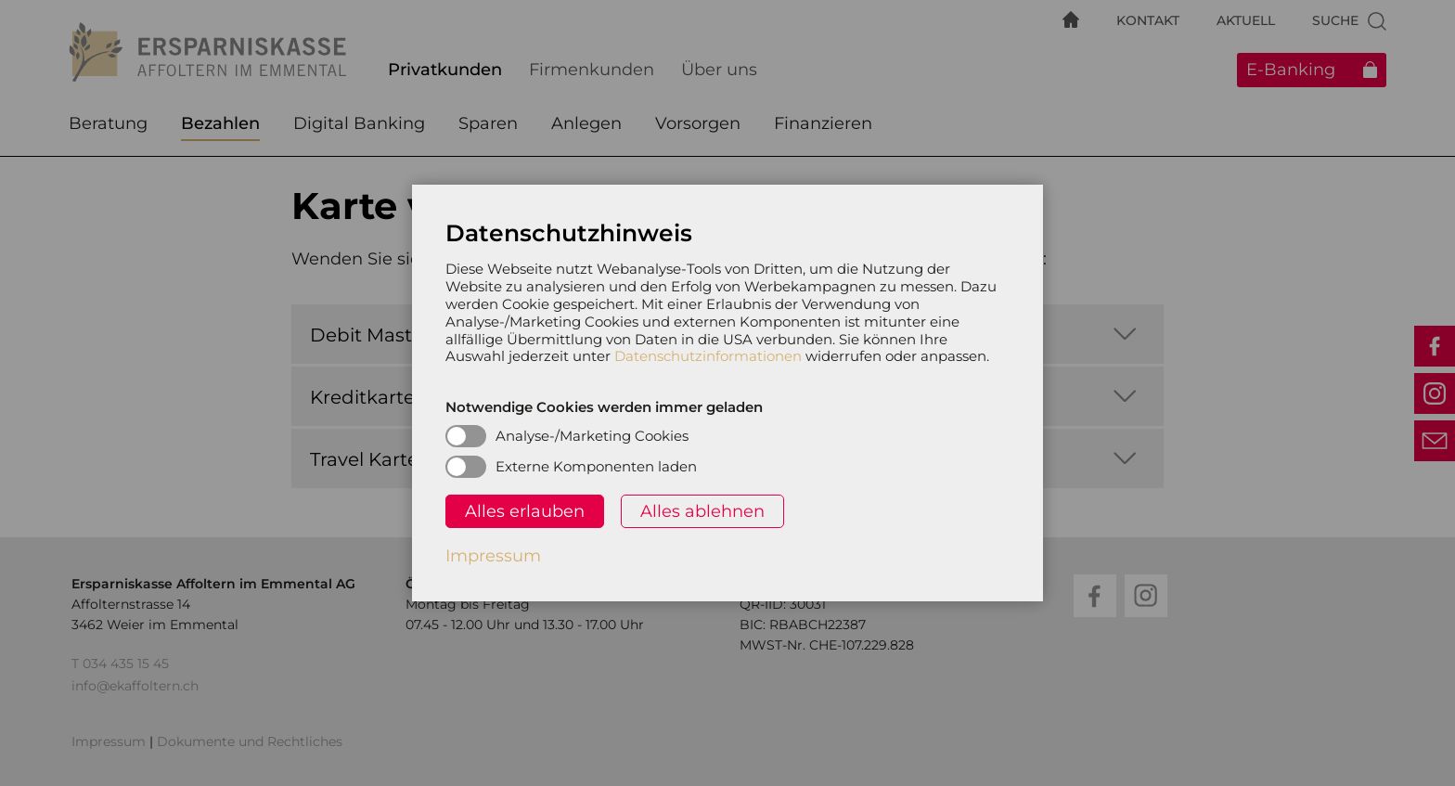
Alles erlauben (525, 511)
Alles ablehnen (702, 511)
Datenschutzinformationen (708, 356)
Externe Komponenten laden (596, 466)
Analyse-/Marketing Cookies (592, 436)
